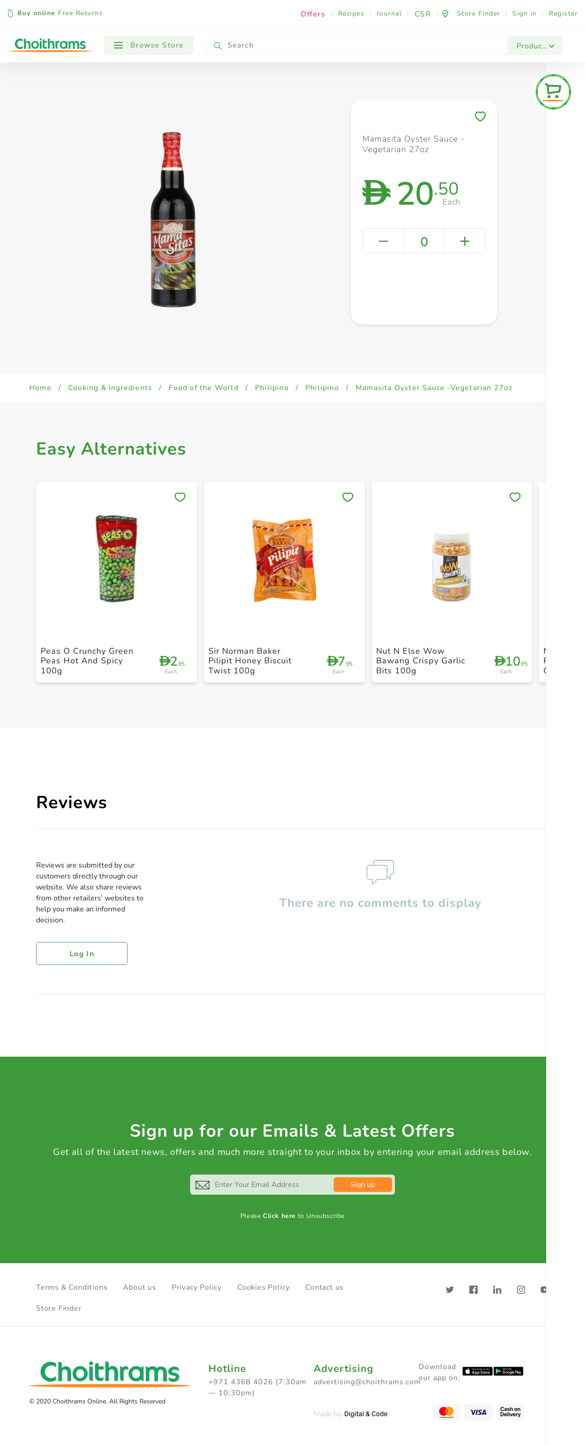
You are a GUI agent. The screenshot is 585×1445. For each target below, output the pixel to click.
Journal (389, 13)
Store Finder (59, 1308)
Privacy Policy (197, 1287)
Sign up (363, 1185)
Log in (81, 954)
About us (139, 1287)
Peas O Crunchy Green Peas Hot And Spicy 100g (87, 661)
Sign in (524, 13)
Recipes (351, 13)
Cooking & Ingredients (110, 388)
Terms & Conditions (71, 1287)
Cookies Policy (263, 1287)
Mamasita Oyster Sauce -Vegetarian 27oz (434, 388)
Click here (279, 1216)
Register (563, 13)
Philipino (272, 388)
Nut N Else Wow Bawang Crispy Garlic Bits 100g (420, 661)
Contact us (324, 1287)
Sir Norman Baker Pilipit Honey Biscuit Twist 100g (250, 661)
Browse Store (149, 45)
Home (40, 388)
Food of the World (203, 388)
